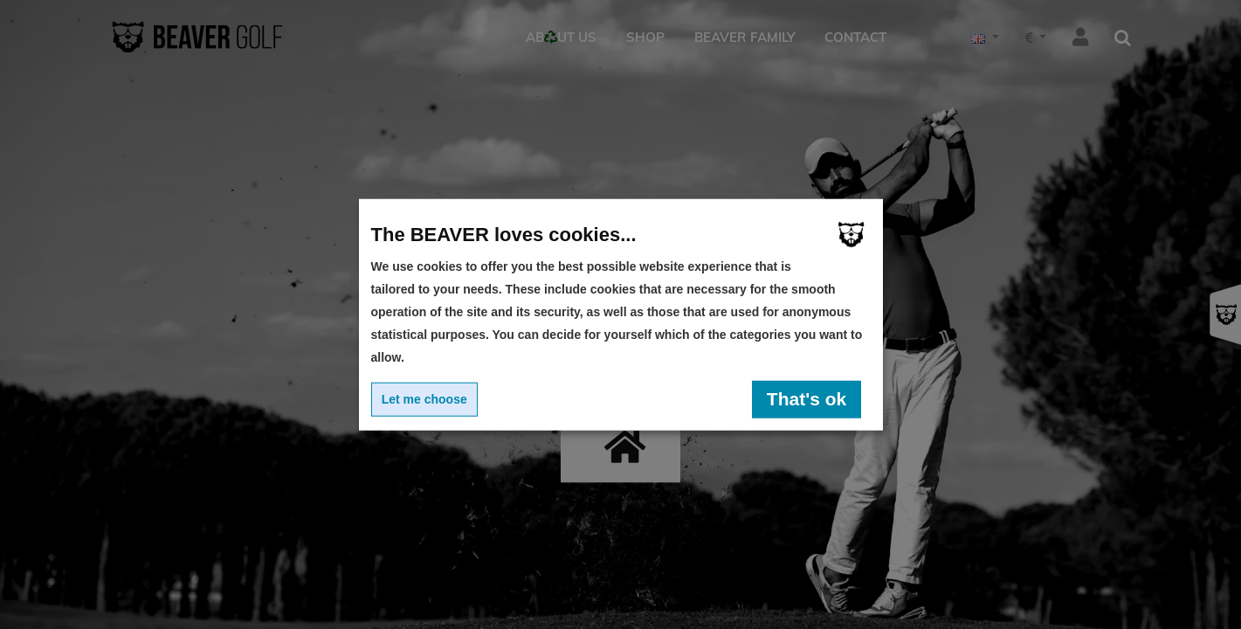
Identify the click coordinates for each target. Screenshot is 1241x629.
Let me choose (424, 399)
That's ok (806, 399)
